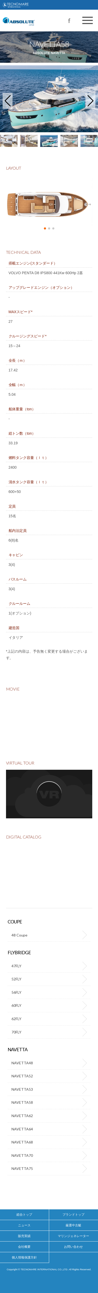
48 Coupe (19, 935)
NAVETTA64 (22, 1129)
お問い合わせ (73, 1247)
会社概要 (24, 1247)
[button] (8, 101)
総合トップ (24, 1214)
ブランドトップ (73, 1214)
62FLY (16, 1018)
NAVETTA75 (22, 1168)
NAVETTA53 (22, 1089)
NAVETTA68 (22, 1142)
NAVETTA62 (22, 1115)
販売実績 (24, 1236)
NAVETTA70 (22, 1155)
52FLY (16, 979)
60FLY (16, 1005)
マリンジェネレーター (73, 1236)
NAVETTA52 (22, 1076)
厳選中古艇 (73, 1225)
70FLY (16, 1032)
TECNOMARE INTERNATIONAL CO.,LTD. (49, 5)
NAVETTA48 (22, 1063)
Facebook (69, 21)
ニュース (24, 1225)
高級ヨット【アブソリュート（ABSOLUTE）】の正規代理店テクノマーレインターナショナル (32, 15)
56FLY (16, 992)
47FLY (16, 966)
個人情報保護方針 (24, 1257)
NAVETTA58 (22, 1102)
